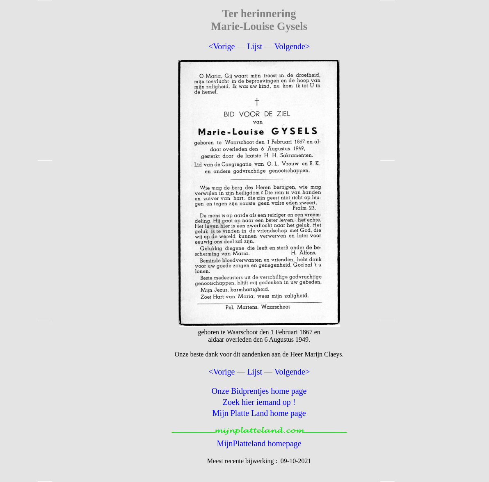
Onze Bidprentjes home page (259, 390)
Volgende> (292, 46)
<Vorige (221, 46)
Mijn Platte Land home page (259, 413)
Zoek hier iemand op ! (259, 402)
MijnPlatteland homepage (259, 443)
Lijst (254, 46)
